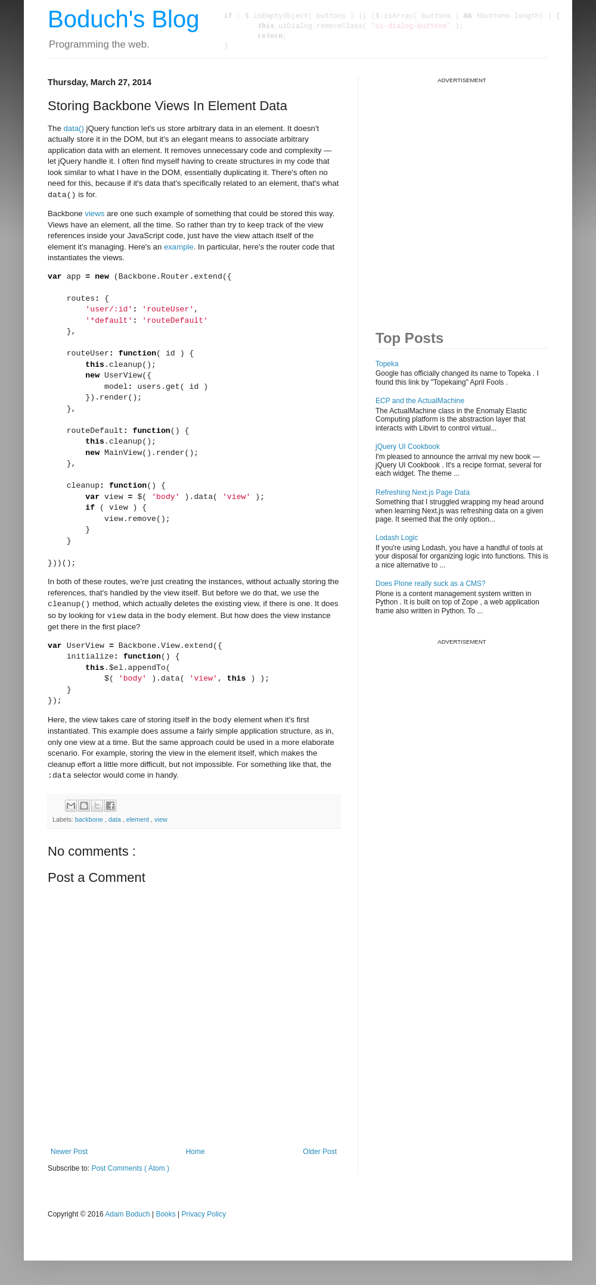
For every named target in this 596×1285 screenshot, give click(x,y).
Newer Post (69, 1151)
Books (165, 1214)
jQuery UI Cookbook (407, 446)
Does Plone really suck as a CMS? (430, 583)
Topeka (387, 364)
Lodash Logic (396, 538)
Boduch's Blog (123, 19)
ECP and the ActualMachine (419, 401)
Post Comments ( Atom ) (130, 1168)
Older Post (320, 1151)
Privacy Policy (204, 1214)
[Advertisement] (112, 195)
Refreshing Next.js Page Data (422, 492)
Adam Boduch (127, 1214)
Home (195, 1151)
